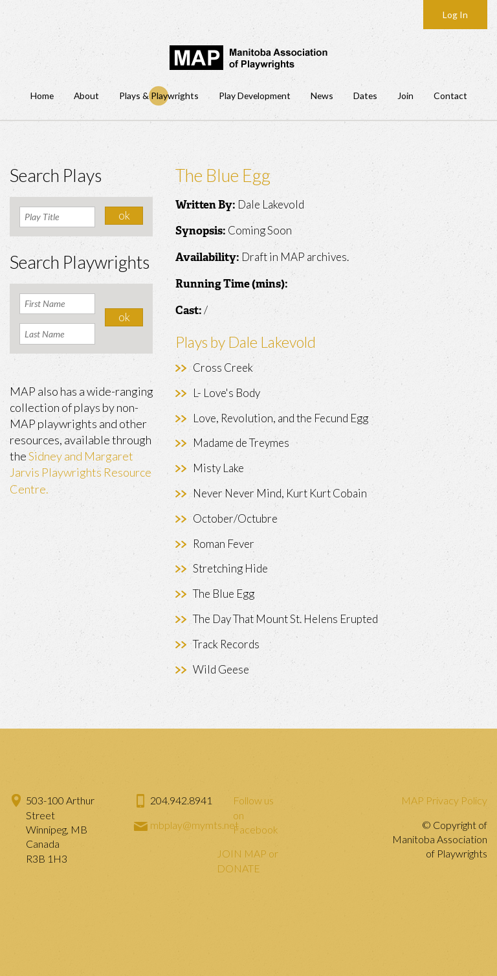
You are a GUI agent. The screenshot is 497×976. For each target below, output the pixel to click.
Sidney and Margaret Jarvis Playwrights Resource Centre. (80, 472)
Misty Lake (218, 468)
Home (42, 95)
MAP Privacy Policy (444, 800)
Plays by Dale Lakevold (245, 342)
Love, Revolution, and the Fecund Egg (280, 418)
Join (405, 95)
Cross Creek (223, 367)
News (322, 95)
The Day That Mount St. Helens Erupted (285, 619)
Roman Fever (223, 543)
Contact (450, 95)
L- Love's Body (226, 393)
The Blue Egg (223, 593)
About (86, 95)
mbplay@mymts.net (194, 825)
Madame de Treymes (241, 442)
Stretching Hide (230, 568)
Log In (455, 14)
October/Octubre (235, 518)
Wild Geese (221, 669)
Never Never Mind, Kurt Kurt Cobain (280, 493)
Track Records (226, 644)
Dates (365, 95)
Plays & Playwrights (159, 95)
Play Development (255, 95)
